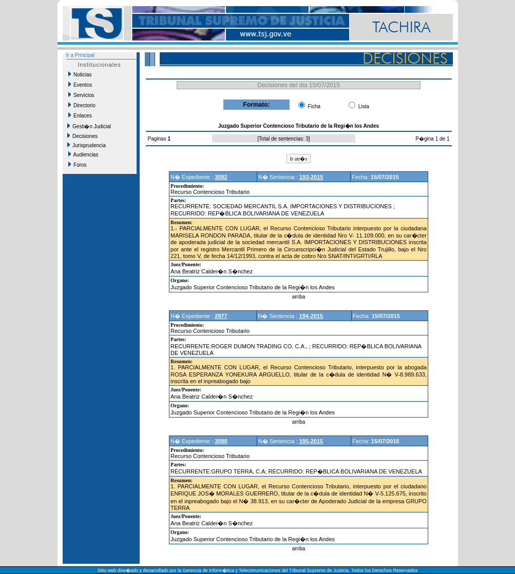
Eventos (80, 85)
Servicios (81, 95)
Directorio (82, 105)
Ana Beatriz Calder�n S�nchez (211, 271)
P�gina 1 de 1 (432, 139)
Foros (77, 165)
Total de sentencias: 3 (284, 139)
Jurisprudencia (86, 145)
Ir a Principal (80, 55)
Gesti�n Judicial (89, 126)
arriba (299, 297)
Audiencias (83, 154)
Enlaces (80, 115)
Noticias (80, 74)
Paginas (158, 139)
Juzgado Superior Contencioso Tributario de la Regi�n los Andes (252, 287)
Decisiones (82, 136)
